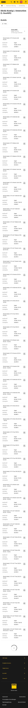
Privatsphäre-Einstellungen (9, 699)
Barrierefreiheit (22, 702)
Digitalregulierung (6, 702)
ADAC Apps (14, 658)
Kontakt (4, 705)
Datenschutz (22, 696)
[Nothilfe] (21, 2)
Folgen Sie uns (14, 668)
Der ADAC (14, 673)
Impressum (5, 696)
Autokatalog (20, 6)
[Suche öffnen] (11, 2)
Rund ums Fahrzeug (10, 6)
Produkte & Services (14, 663)
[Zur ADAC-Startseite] (3, 2)
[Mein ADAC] (14, 2)
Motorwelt (14, 678)
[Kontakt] (17, 2)
